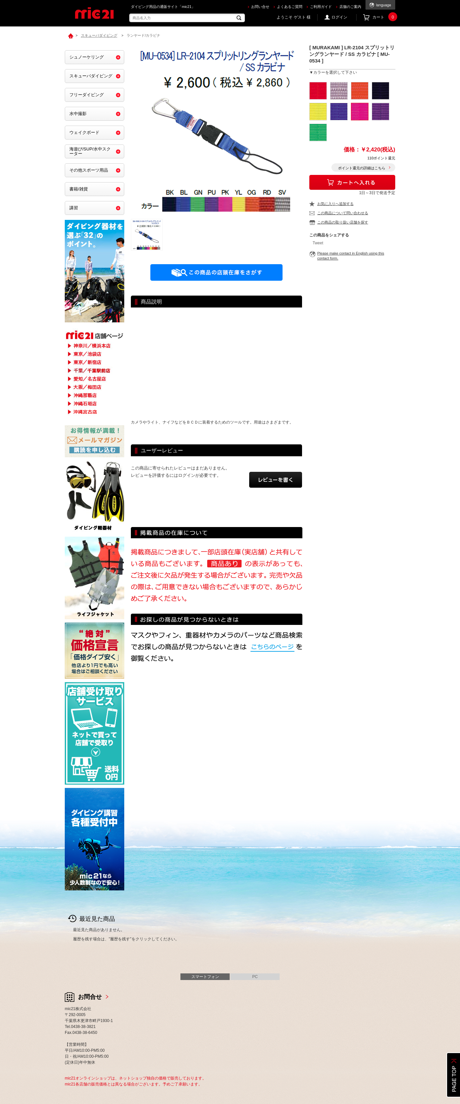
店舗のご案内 (350, 7)
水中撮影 (78, 113)
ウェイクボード (84, 132)
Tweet (318, 243)
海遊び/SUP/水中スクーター (90, 151)
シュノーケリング (86, 57)
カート (383, 17)
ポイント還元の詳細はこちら (361, 168)
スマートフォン (205, 976)
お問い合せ (260, 7)
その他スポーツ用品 (88, 170)
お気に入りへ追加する (335, 204)
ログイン (339, 17)
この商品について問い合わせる (342, 213)
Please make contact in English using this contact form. (350, 255)
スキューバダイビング (90, 75)
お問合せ (90, 997)
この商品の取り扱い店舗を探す (342, 222)
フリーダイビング (86, 94)
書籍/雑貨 (78, 188)
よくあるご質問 (289, 7)
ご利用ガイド (321, 7)
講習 (73, 207)
